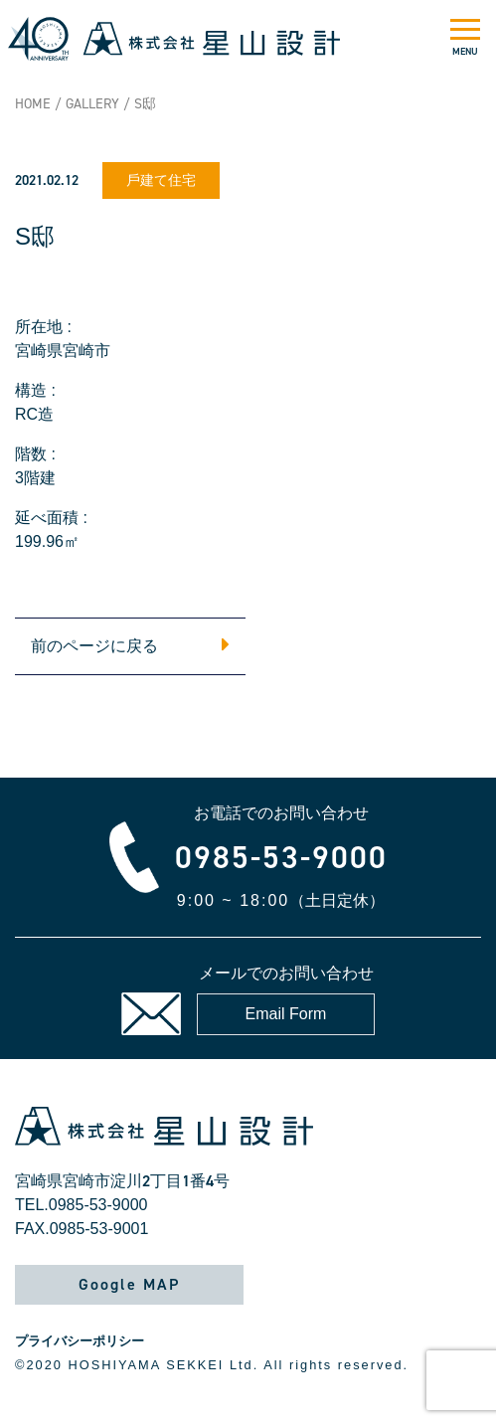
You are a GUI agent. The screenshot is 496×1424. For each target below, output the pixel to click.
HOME (33, 103)
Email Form (286, 1013)
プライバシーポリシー (79, 1341)
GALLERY (92, 103)
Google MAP (129, 1284)
